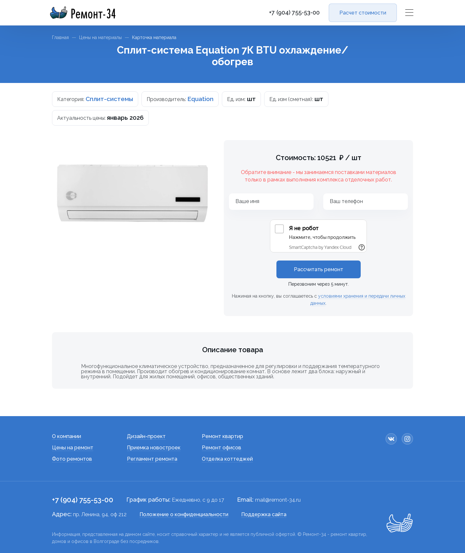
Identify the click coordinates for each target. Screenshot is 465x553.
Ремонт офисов (221, 448)
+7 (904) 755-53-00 (294, 12)
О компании (66, 436)
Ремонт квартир (222, 436)
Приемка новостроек (154, 448)
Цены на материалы (100, 37)
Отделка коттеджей (227, 459)
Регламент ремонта (152, 459)
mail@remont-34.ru (278, 500)
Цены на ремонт (72, 448)
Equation (200, 98)
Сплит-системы (109, 98)
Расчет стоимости (362, 13)
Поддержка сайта (263, 514)
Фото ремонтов (72, 459)
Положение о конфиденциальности (184, 514)
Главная (60, 37)
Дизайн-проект (146, 436)
